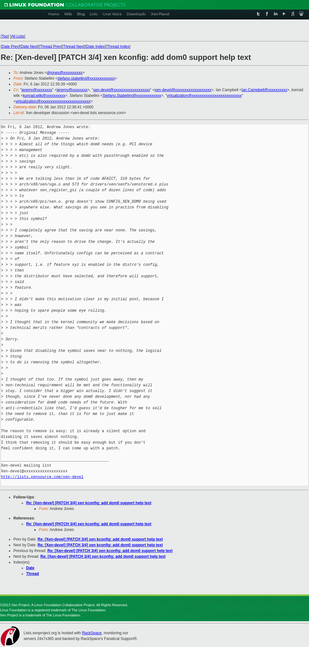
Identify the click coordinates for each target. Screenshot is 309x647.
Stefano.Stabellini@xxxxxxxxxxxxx (132, 95)
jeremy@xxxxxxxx (37, 90)
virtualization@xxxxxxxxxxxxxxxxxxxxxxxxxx (204, 95)
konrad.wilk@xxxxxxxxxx (44, 95)
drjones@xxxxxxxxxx (65, 72)
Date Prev (10, 46)
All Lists (17, 36)
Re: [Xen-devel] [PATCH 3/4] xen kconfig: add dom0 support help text (88, 503)
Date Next (29, 46)
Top (5, 36)
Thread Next (73, 46)
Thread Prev (50, 46)
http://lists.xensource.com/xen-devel (42, 477)
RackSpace (91, 633)
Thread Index (118, 46)
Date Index (95, 46)
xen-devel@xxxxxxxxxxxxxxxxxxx (121, 90)
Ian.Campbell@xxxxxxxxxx (264, 90)
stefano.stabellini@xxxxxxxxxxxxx (86, 78)
